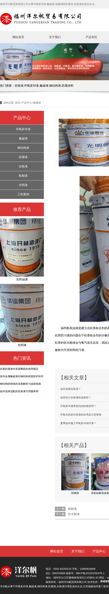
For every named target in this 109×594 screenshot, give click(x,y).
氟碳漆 (44, 85)
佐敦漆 (19, 85)
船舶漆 (23, 175)
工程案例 (23, 194)
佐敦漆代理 (63, 586)
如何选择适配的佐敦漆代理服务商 (19, 391)
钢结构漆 (55, 85)
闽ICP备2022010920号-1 (90, 573)
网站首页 (18, 37)
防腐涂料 (68, 85)
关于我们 (55, 37)
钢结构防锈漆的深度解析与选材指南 (20, 383)
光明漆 (23, 185)
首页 (17, 102)
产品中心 (27, 102)
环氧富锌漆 (31, 85)
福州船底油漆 (69, 328)
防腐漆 (23, 157)
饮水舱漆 (74, 514)
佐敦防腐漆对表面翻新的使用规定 (19, 368)
